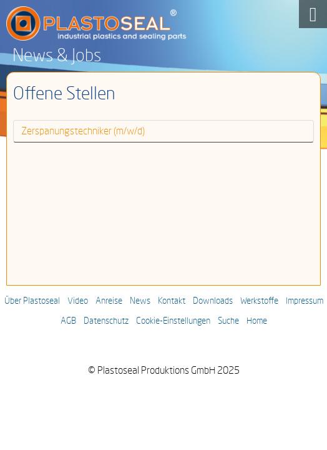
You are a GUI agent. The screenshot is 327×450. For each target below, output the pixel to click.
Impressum (304, 301)
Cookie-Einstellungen (173, 321)
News (140, 301)
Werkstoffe (259, 301)
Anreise (108, 301)
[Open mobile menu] (313, 14)
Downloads (213, 301)
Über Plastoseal (32, 301)
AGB (68, 321)
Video (77, 301)
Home (256, 321)
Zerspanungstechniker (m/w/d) (83, 131)
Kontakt (171, 301)
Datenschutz (106, 321)
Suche (228, 321)
